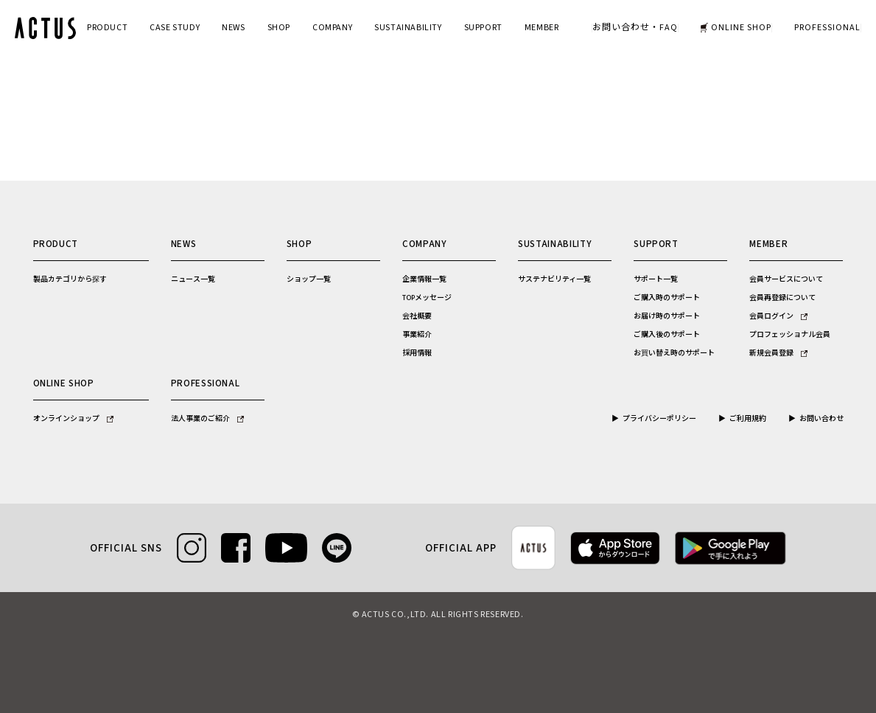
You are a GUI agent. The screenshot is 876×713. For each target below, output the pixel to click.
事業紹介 (417, 335)
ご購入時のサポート (667, 298)
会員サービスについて (786, 279)
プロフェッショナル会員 (789, 335)
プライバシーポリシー (659, 418)
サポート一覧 (656, 279)
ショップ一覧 (309, 279)
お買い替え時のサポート (674, 353)
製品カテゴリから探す (70, 279)
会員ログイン (778, 316)
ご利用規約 (747, 418)
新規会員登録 (778, 353)
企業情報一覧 (424, 279)
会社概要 (417, 316)
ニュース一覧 (193, 279)
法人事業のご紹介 (207, 419)
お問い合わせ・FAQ (635, 28)
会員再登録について (782, 298)
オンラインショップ (73, 419)
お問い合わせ (821, 418)
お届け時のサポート (667, 316)
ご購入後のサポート (667, 335)
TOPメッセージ (427, 298)
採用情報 (417, 353)
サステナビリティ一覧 (554, 279)
